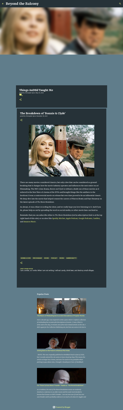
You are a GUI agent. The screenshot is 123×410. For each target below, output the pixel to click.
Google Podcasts (85, 218)
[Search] (120, 3)
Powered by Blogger (61, 407)
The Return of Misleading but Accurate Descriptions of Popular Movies (60, 316)
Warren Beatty (71, 258)
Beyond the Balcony (22, 4)
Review (62, 258)
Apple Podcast (72, 218)
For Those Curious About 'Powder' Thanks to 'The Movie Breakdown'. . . (61, 385)
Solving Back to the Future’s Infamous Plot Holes (53, 350)
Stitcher (62, 218)
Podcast (54, 258)
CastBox (96, 218)
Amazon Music (30, 222)
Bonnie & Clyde (26, 258)
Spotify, (55, 218)
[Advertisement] (61, 70)
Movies (46, 258)
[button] (20, 99)
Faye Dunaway (37, 258)
